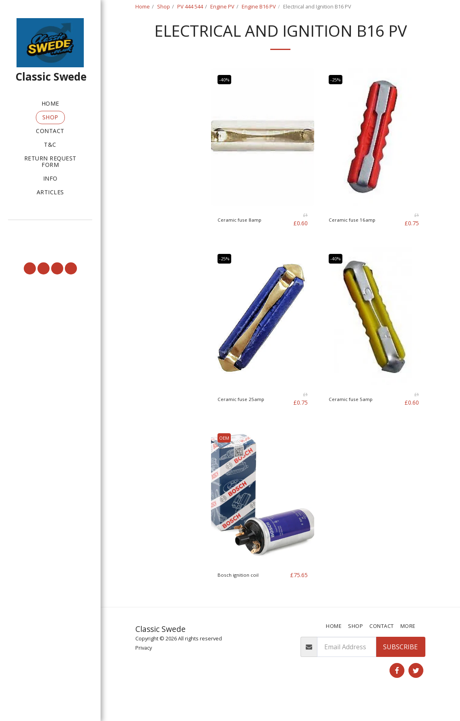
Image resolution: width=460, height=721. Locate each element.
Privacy (143, 668)
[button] (50, 231)
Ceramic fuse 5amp (357, 419)
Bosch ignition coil (245, 595)
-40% (226, 99)
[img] (262, 157)
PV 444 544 (190, 6)
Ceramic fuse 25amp (248, 419)
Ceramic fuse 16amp (359, 240)
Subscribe (400, 667)
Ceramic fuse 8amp (246, 240)
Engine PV (222, 6)
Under (157, 138)
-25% (338, 99)
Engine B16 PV (259, 6)
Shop (163, 6)
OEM (226, 457)
